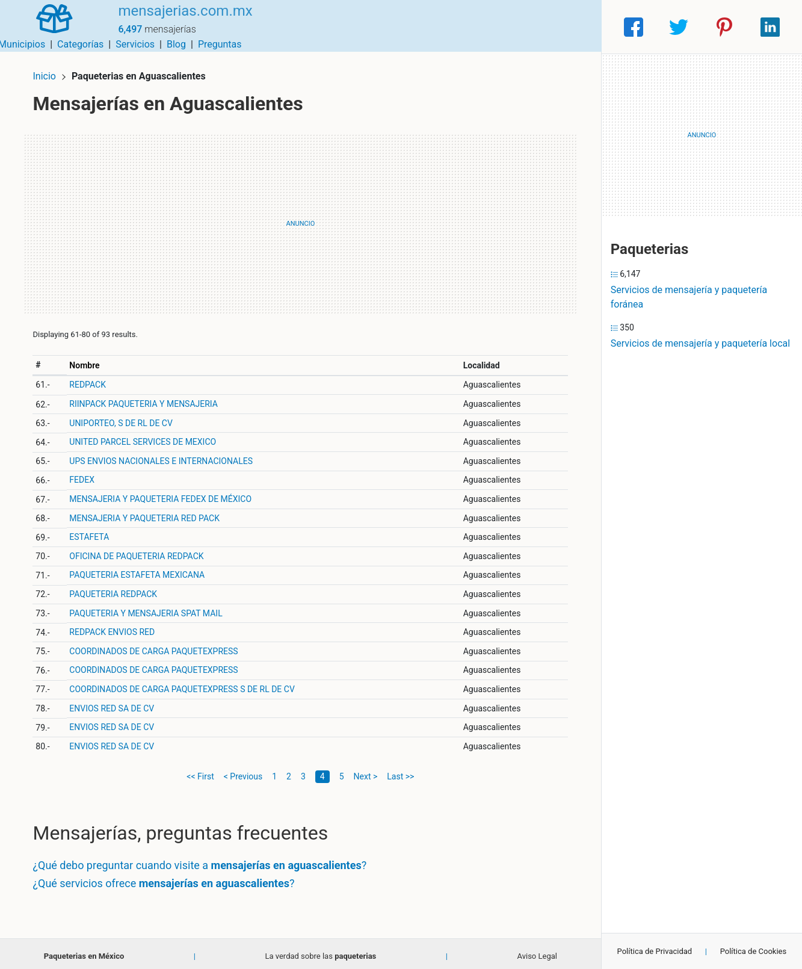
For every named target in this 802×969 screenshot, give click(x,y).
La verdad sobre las (320, 950)
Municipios (371, 27)
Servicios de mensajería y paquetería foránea (689, 297)
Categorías (430, 27)
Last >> (400, 771)
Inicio (49, 70)
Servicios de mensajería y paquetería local (700, 343)
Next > (366, 771)
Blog (526, 27)
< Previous (243, 771)
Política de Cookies (753, 951)
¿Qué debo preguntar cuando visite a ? (205, 860)
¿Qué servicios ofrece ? (169, 877)
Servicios (485, 27)
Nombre (89, 360)
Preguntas (570, 27)
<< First (200, 771)
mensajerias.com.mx (176, 19)
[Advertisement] (300, 218)
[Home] (50, 26)
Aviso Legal (537, 950)
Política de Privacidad (654, 951)
